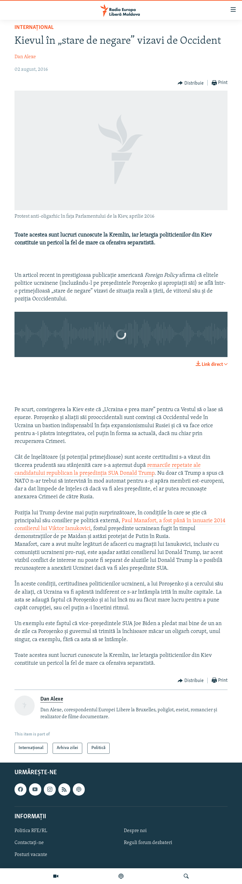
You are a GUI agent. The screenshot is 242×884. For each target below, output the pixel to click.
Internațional (34, 28)
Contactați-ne (29, 842)
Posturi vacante (30, 854)
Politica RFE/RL (30, 830)
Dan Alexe (25, 56)
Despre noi (135, 830)
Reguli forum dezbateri (148, 842)
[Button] (191, 83)
